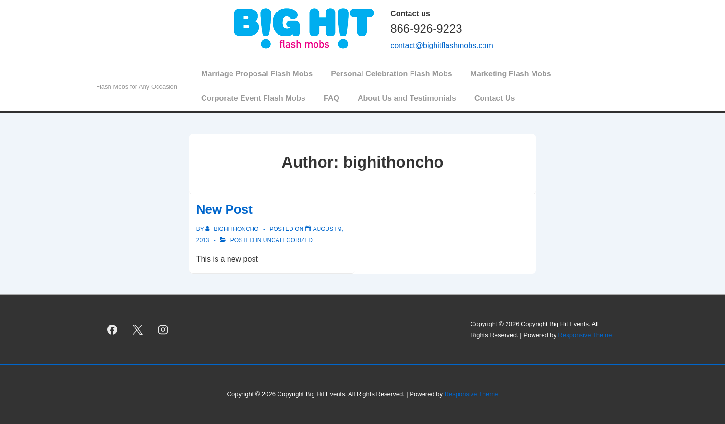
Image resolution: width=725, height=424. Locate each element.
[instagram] (163, 330)
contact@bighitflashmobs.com (441, 45)
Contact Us (494, 98)
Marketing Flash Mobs (511, 74)
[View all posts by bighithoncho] (232, 229)
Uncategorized (288, 240)
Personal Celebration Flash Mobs (391, 74)
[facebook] (112, 330)
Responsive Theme (585, 335)
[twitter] (138, 330)
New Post (224, 209)
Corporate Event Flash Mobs (253, 98)
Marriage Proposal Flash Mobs (257, 74)
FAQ (331, 98)
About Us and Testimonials (407, 98)
